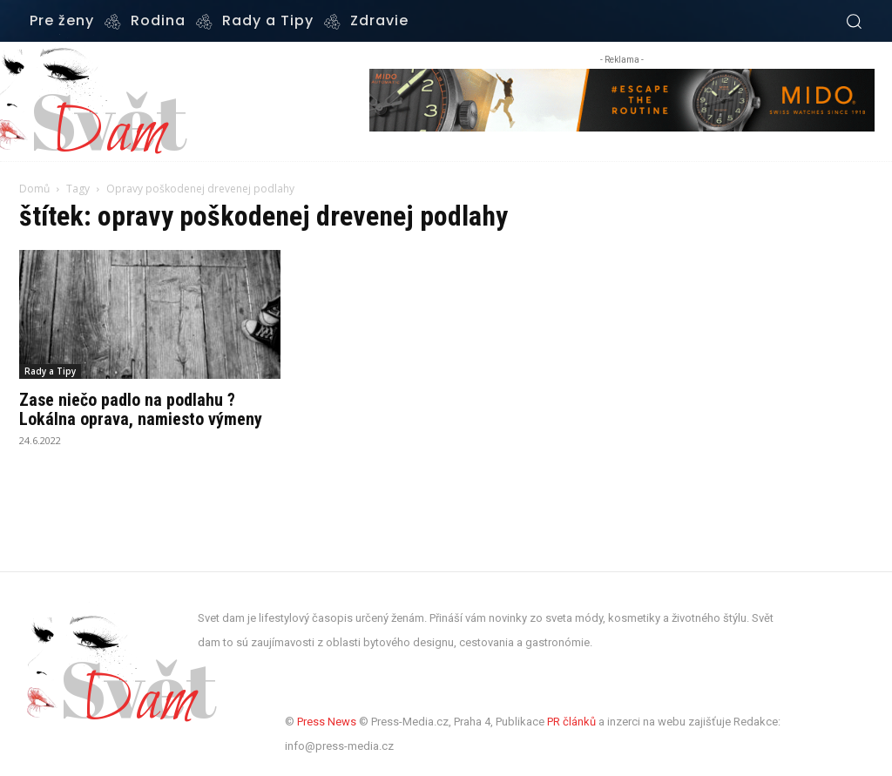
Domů (34, 188)
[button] (854, 21)
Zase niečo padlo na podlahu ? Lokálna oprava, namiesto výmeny (140, 409)
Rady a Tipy (50, 371)
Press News (326, 721)
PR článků (571, 721)
